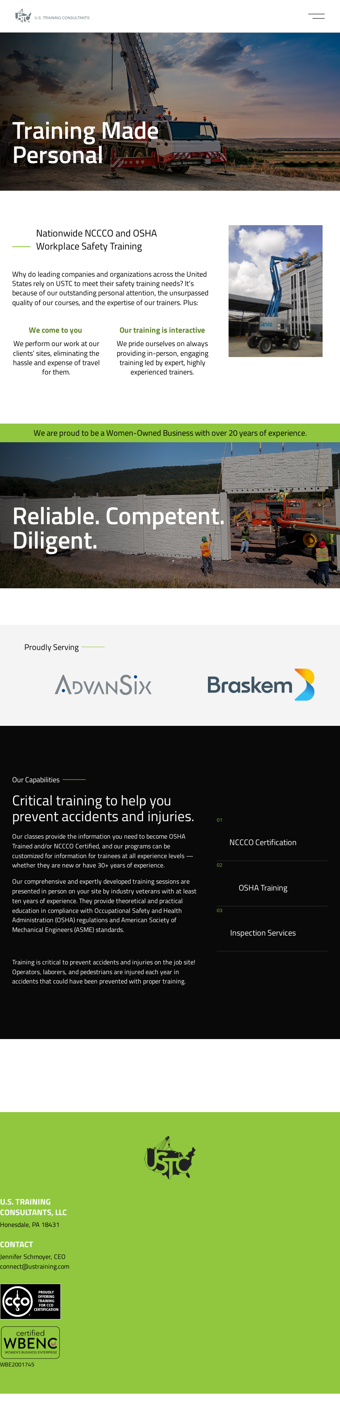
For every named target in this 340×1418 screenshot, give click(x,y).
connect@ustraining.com (34, 1266)
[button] (316, 16)
